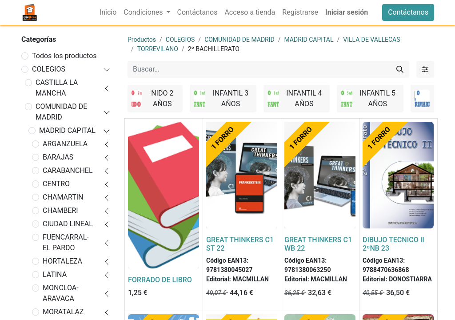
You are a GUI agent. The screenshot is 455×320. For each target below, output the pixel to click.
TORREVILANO (157, 48)
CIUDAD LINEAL (68, 224)
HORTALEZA (62, 261)
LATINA (55, 274)
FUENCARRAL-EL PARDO (66, 242)
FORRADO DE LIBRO (160, 280)
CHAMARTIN (63, 197)
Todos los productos (64, 56)
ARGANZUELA (65, 144)
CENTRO (56, 184)
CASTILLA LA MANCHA (57, 87)
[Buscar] (400, 69)
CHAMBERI (60, 210)
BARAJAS (58, 157)
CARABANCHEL (68, 170)
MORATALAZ (63, 312)
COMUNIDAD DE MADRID (61, 111)
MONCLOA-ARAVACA (61, 293)
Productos (142, 39)
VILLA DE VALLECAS (371, 39)
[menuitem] (108, 12)
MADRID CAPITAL (67, 130)
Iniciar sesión (346, 12)
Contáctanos (408, 12)
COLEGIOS (48, 69)
